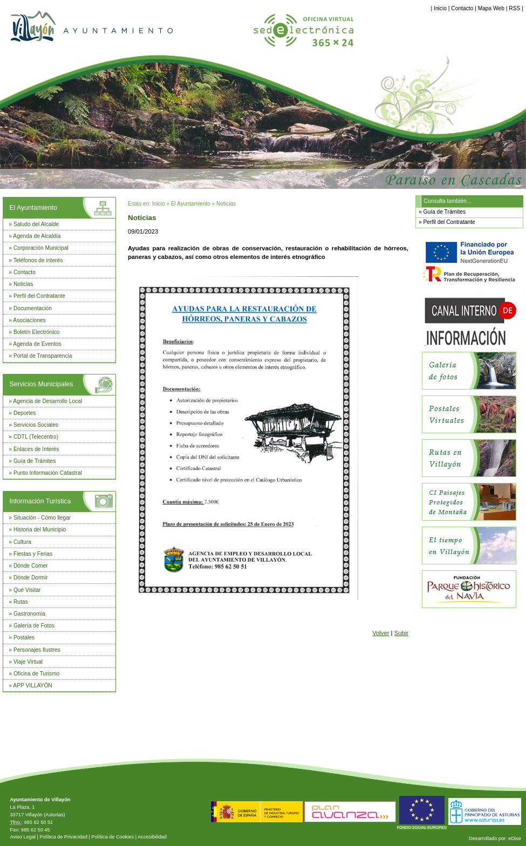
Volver (380, 633)
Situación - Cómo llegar (42, 518)
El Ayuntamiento (33, 208)
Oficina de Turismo (36, 674)
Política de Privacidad (63, 837)
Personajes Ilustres (36, 650)
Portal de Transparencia (42, 356)
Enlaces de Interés (36, 449)
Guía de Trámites (34, 461)
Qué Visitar (26, 590)
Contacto (462, 8)
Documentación (32, 308)
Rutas (20, 602)
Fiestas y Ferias (32, 554)
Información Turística (40, 501)
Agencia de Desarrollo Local (47, 401)
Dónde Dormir (30, 578)
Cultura (22, 542)
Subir (401, 633)
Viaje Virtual (28, 662)
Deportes (24, 413)
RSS (514, 8)
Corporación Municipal (41, 248)
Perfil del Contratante (39, 296)
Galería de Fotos (33, 626)
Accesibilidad (152, 837)
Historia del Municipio (39, 530)
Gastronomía (29, 614)
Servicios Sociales (35, 425)
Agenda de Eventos (37, 344)
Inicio (440, 8)
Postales (24, 637)
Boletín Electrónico (36, 332)
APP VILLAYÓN (32, 685)
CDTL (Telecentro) (35, 437)
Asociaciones (29, 320)
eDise (514, 838)
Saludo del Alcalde (36, 224)
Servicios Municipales (41, 384)
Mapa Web (491, 8)
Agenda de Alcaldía (36, 236)
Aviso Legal (22, 837)
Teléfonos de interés (38, 260)
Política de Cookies (112, 837)
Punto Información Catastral (47, 473)
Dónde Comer (30, 566)
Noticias (23, 284)
